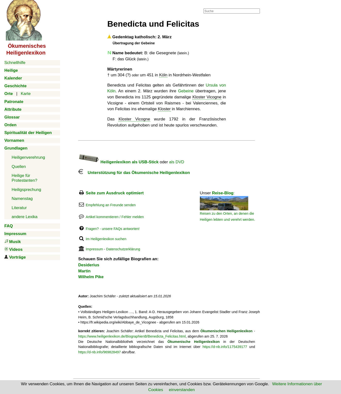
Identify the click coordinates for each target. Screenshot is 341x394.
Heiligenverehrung (28, 157)
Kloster (164, 109)
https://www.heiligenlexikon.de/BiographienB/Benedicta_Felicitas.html (132, 336)
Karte (26, 93)
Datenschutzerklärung (123, 249)
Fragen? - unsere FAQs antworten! (113, 229)
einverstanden (182, 389)
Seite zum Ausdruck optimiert (115, 193)
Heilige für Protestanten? (24, 178)
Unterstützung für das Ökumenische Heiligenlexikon (134, 172)
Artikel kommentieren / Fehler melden (115, 217)
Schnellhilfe (14, 62)
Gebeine (186, 91)
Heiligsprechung (26, 189)
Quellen (19, 166)
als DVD (176, 162)
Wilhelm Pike (91, 277)
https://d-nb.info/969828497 (99, 352)
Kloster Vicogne (206, 97)
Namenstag (22, 198)
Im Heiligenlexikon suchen (106, 239)
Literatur (19, 207)
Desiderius (88, 265)
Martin (84, 271)
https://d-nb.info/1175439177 (224, 347)
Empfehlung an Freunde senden (111, 205)
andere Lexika (25, 216)
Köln (163, 75)
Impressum (94, 249)
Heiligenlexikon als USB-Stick (118, 162)
